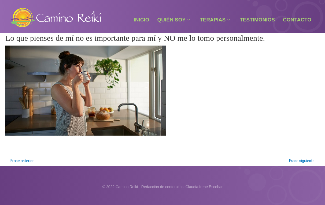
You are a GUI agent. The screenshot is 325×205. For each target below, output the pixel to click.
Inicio (141, 20)
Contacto (297, 20)
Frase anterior (20, 161)
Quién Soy (173, 20)
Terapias (215, 20)
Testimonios (257, 20)
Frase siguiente (304, 161)
